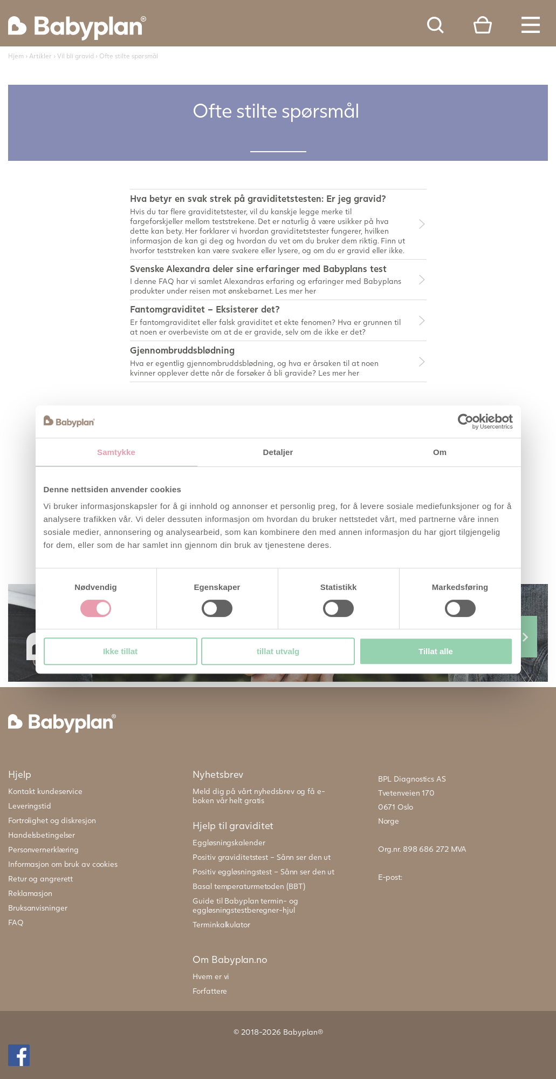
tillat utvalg (278, 651)
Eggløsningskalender (229, 842)
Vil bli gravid (75, 56)
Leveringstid (29, 805)
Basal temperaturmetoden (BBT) (249, 886)
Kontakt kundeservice (45, 791)
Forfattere (210, 990)
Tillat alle (435, 651)
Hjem (16, 56)
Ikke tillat (120, 651)
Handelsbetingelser (41, 834)
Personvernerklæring (43, 849)
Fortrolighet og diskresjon (51, 820)
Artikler (40, 56)
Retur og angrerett (40, 878)
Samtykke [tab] (116, 452)
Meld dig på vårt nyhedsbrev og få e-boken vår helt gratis (259, 795)
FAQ (16, 922)
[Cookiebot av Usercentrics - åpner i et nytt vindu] (465, 421)
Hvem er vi (211, 976)
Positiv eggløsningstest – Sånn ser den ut (263, 871)
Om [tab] (440, 452)
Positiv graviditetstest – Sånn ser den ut (262, 856)
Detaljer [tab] (278, 452)
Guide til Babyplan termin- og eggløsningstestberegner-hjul (245, 905)
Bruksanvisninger (37, 907)
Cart (482, 24)
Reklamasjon (30, 893)
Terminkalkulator (221, 924)
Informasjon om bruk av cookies (63, 863)
